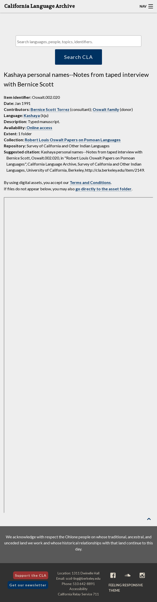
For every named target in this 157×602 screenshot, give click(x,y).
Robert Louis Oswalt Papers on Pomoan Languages (73, 139)
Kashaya (32, 115)
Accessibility (78, 589)
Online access (39, 127)
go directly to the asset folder (103, 188)
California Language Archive (39, 6)
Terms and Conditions (90, 182)
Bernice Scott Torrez (50, 109)
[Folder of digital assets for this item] (78, 355)
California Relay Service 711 (78, 594)
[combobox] (78, 41)
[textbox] (79, 41)
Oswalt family (106, 109)
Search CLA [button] (78, 57)
